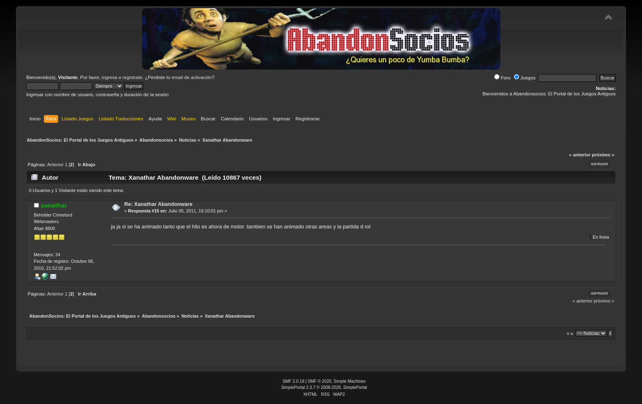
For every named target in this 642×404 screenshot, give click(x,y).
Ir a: (570, 333)
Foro (502, 77)
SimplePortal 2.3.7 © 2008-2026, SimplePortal (324, 387)
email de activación (192, 77)
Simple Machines (350, 381)
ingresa (109, 77)
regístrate (132, 77)
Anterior (55, 164)
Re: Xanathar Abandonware (158, 204)
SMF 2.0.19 (293, 381)
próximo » (603, 154)
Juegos (525, 77)
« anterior (579, 154)
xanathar (54, 205)
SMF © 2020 (320, 381)
